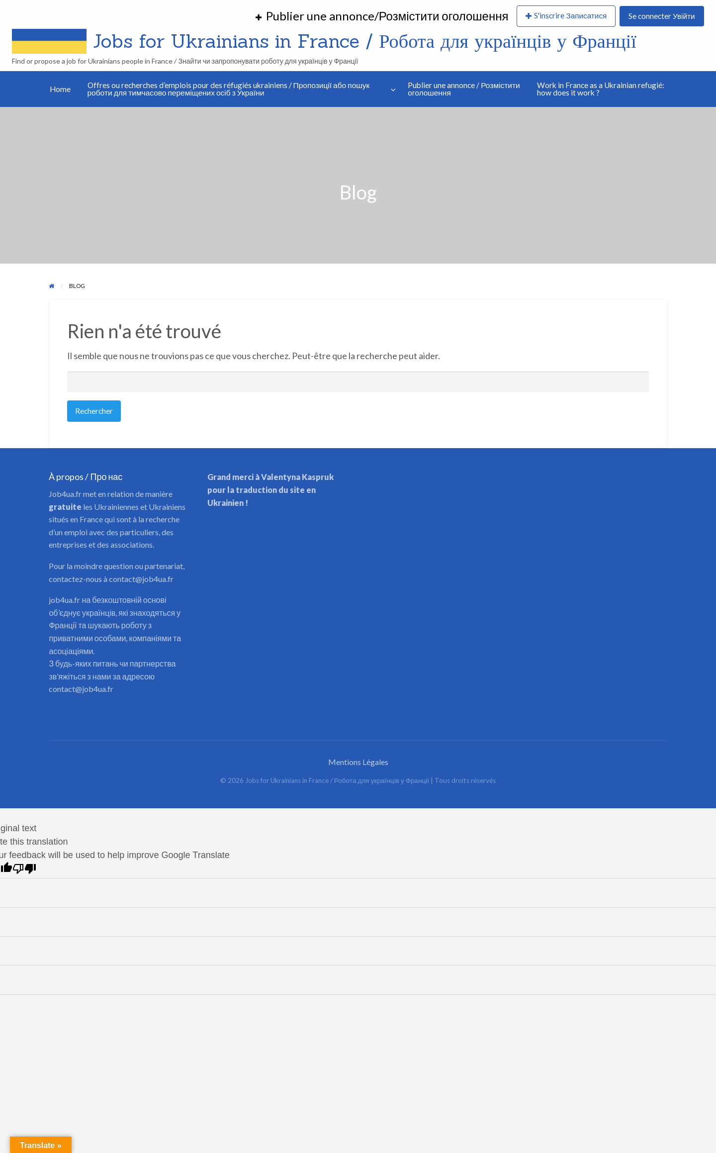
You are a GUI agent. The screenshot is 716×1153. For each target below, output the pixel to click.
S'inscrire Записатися (570, 15)
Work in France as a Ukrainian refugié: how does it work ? (600, 89)
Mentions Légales (358, 762)
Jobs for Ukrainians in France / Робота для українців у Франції (364, 41)
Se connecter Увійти (661, 15)
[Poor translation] (24, 868)
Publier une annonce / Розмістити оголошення (464, 89)
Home (60, 89)
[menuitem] (382, 16)
